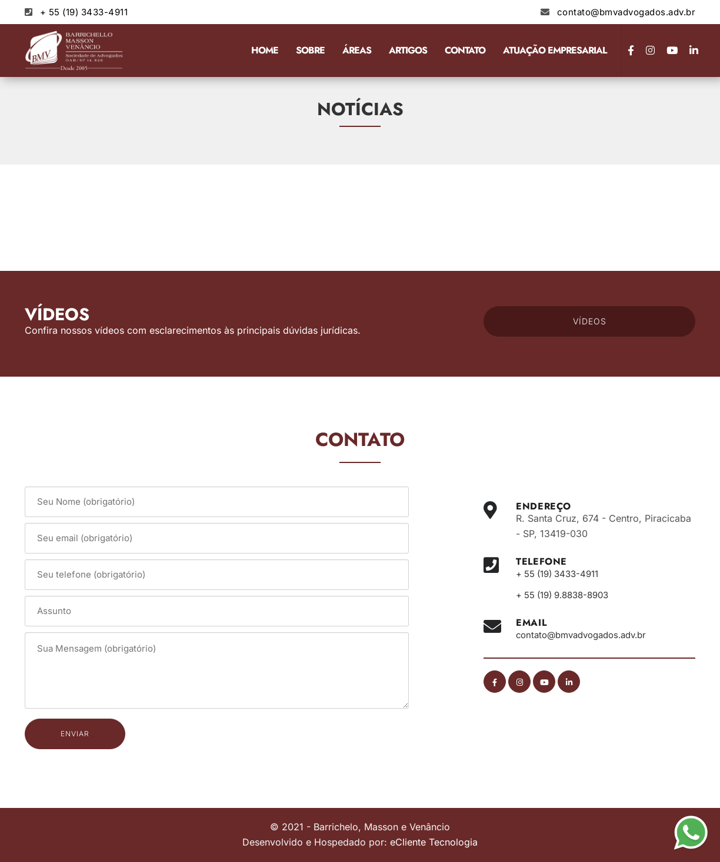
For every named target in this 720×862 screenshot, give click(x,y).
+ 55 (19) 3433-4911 (84, 12)
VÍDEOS (589, 321)
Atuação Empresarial (554, 50)
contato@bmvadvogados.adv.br (626, 12)
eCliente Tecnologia (434, 842)
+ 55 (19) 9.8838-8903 (568, 595)
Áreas (356, 50)
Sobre (310, 50)
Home (264, 50)
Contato (465, 50)
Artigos (408, 50)
